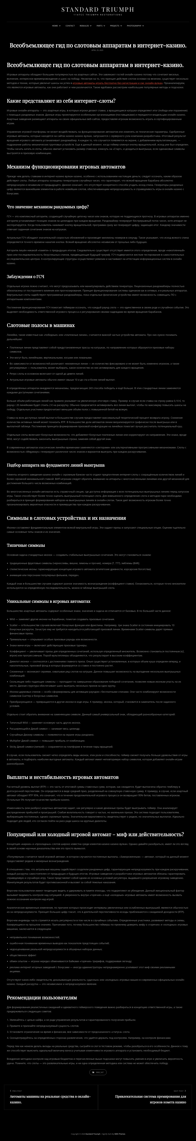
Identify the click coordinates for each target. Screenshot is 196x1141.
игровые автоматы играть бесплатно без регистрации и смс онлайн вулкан (118, 83)
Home (55, 25)
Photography (134, 25)
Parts (99, 25)
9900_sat (100, 1072)
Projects (114, 25)
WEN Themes (119, 1134)
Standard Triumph (98, 9)
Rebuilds (84, 25)
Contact (70, 25)
